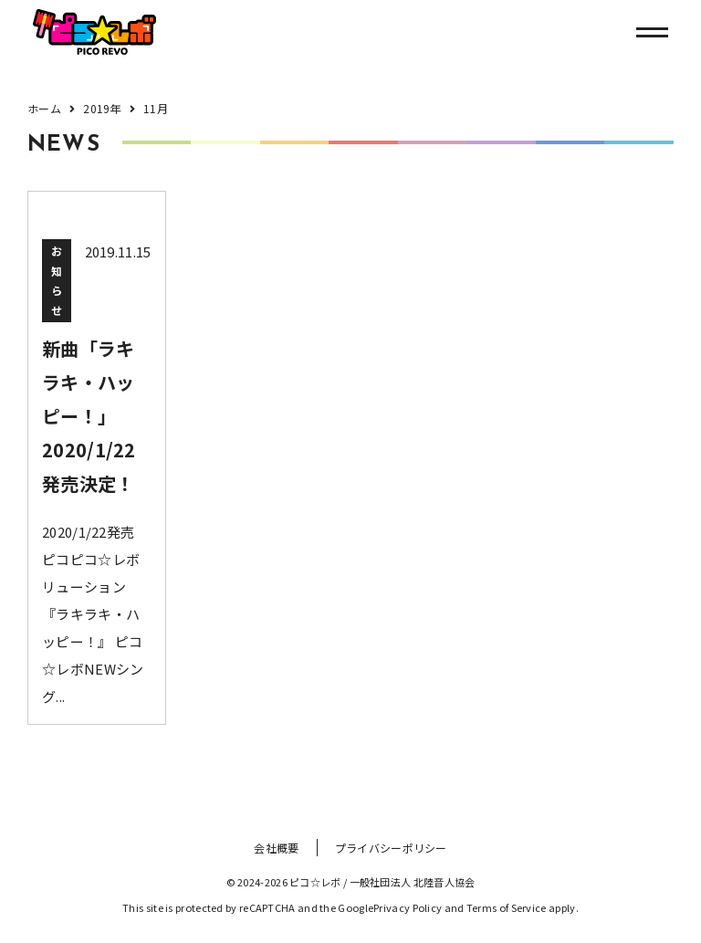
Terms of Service (506, 907)
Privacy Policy (407, 907)
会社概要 (276, 847)
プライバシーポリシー (391, 847)
